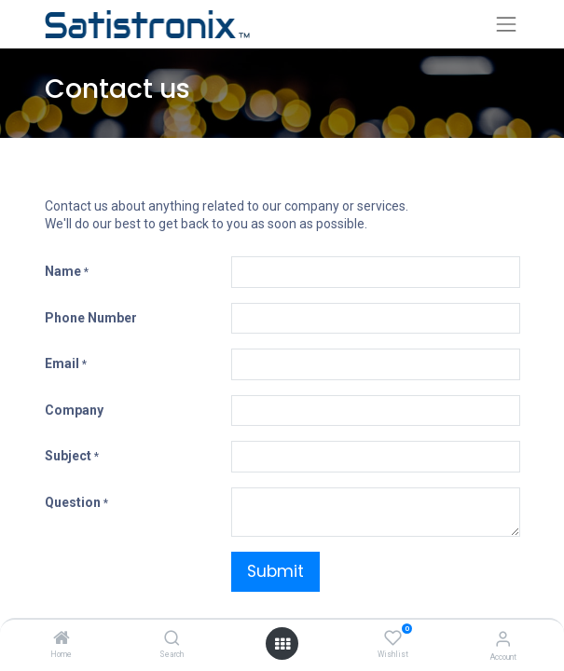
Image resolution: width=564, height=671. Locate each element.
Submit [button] (275, 571)
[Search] (172, 639)
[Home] (61, 639)
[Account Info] (503, 639)
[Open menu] (282, 644)
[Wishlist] (393, 638)
